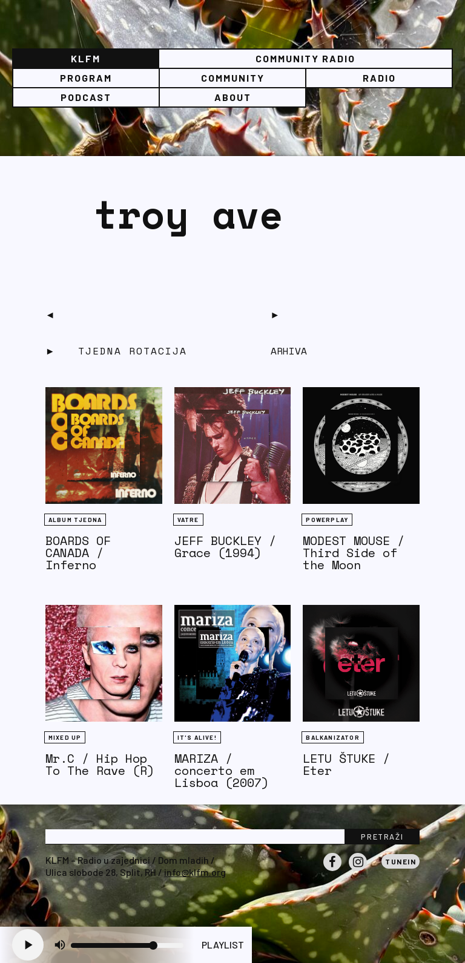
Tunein (400, 861)
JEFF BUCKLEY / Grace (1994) (225, 546)
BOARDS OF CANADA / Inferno (78, 552)
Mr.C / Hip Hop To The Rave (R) (99, 764)
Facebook (332, 870)
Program (86, 77)
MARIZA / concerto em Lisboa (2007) (221, 770)
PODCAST (86, 97)
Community (233, 77)
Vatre (188, 519)
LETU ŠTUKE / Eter (346, 764)
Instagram (358, 870)
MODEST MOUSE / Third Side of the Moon (353, 552)
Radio (379, 77)
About (232, 97)
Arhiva (289, 351)
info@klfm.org (195, 872)
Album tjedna (75, 519)
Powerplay (327, 519)
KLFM (86, 58)
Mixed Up (65, 737)
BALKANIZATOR (332, 737)
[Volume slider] (127, 945)
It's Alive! (197, 737)
